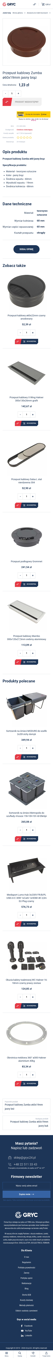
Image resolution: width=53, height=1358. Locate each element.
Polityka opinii (26, 1278)
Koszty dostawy (26, 1300)
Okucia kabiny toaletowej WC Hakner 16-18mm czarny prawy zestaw (26, 981)
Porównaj (7, 102)
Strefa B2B (26, 1295)
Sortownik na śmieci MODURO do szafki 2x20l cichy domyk (26, 732)
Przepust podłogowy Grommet (26, 561)
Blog (26, 1288)
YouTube (26, 1330)
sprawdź (28, 133)
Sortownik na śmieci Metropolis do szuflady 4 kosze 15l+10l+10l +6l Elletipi (26, 814)
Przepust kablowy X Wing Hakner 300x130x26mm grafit (26, 399)
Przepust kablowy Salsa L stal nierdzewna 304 (26, 481)
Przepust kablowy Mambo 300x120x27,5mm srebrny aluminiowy (26, 638)
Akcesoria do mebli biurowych (37, 13)
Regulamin (26, 1262)
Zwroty (26, 1273)
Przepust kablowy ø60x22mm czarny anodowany (27, 317)
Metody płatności (26, 1305)
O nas (26, 1257)
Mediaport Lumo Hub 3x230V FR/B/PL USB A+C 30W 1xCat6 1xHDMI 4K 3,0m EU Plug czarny (26, 897)
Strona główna (18, 13)
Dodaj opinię (26, 249)
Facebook (26, 1326)
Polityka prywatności (26, 1267)
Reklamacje (26, 1283)
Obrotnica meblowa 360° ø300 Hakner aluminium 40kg (26, 1059)
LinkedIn (26, 1335)
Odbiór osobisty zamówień (26, 1311)
